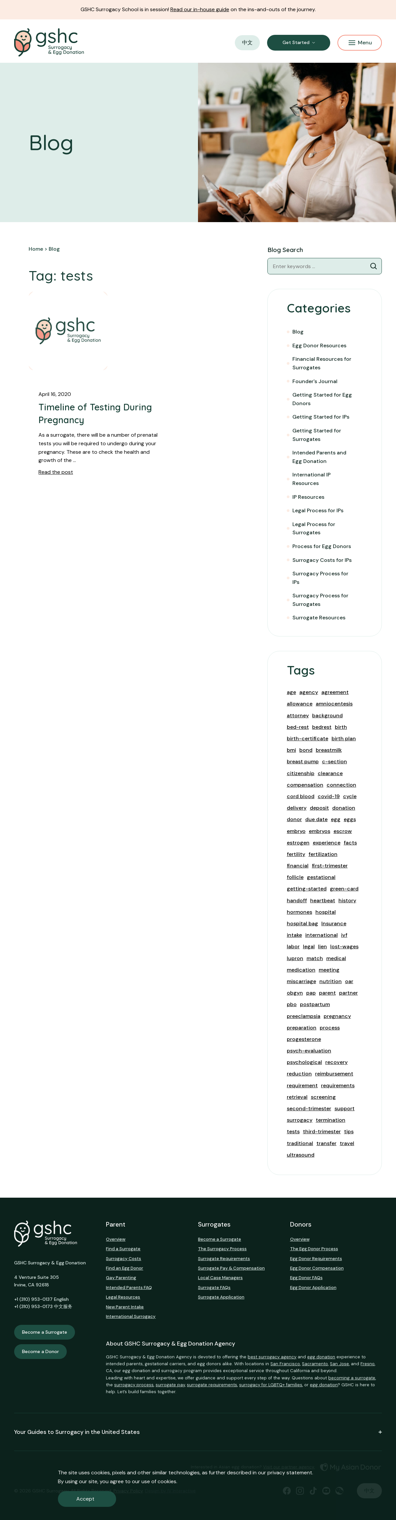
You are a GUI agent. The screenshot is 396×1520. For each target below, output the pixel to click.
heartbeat (322, 900)
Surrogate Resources (318, 617)
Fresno (367, 1364)
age (291, 692)
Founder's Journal (314, 381)
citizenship (300, 773)
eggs (350, 819)
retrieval (297, 1097)
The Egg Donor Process (314, 1249)
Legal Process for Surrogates (313, 528)
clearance (330, 773)
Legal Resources (123, 1297)
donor (294, 819)
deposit (319, 807)
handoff (297, 900)
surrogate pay (170, 1385)
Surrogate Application (221, 1297)
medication (301, 969)
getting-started (307, 888)
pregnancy (337, 1016)
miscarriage (301, 981)
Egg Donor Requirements (316, 1258)
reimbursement (334, 1073)
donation (343, 807)
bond (305, 750)
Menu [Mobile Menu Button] (360, 42)
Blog (298, 331)
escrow (343, 831)
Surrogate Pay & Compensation (231, 1268)
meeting (329, 969)
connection (341, 784)
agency (308, 692)
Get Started (296, 42)
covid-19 (329, 796)
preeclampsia (303, 1016)
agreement (335, 692)
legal (309, 946)
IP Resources (308, 497)
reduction (299, 1073)
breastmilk (329, 750)
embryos (319, 831)
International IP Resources (311, 479)
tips (349, 1131)
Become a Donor (40, 1351)
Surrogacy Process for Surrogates (320, 600)
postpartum (315, 1004)
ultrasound (300, 1154)
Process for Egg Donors (321, 546)
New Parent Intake (125, 1307)
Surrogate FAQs (214, 1287)
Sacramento (315, 1364)
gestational (321, 877)
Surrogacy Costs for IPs (322, 560)
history (347, 900)
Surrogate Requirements (224, 1258)
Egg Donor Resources (319, 345)
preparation (301, 1027)
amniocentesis (334, 703)
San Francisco (285, 1364)
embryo (296, 831)
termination (330, 1120)
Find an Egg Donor (124, 1268)
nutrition (330, 981)
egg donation (321, 1357)
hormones (299, 912)
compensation (305, 784)
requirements (338, 1085)
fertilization (323, 854)
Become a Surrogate (44, 1332)
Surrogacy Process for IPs (320, 578)
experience (326, 842)
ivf (344, 935)
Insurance (333, 923)
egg (335, 819)
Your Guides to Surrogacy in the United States (198, 1432)
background (327, 715)
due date (316, 819)
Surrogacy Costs (123, 1258)
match (315, 958)
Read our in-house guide (199, 9)
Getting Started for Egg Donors (322, 399)
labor (293, 946)
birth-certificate (307, 738)
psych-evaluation (309, 1050)
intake (294, 935)
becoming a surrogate (351, 1378)
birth (341, 727)
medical (336, 958)
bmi (291, 750)
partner (348, 992)
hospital (325, 912)
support (344, 1108)
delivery (297, 807)
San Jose (339, 1364)
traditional (300, 1143)
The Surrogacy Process (222, 1249)
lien (322, 946)
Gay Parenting (121, 1277)
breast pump (303, 761)
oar (349, 981)
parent (327, 992)
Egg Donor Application (313, 1287)
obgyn (295, 992)
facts (350, 842)
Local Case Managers (220, 1277)
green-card (344, 888)
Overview (115, 1239)
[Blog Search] (374, 266)
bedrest (322, 727)
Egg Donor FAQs (306, 1277)
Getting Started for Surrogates (316, 435)
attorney (298, 715)
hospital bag (302, 923)
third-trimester (322, 1131)
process (330, 1027)
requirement (302, 1085)
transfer (326, 1143)
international (321, 935)
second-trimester (309, 1108)
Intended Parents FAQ (129, 1287)
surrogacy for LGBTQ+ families (270, 1385)
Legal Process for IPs (317, 510)
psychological (304, 1062)
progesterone (304, 1039)
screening (323, 1097)
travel (347, 1143)
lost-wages (344, 946)
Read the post (55, 472)
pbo (292, 1004)
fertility (296, 854)
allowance (299, 703)
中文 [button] (247, 42)
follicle (295, 877)
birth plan (344, 738)
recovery (336, 1062)
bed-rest (298, 727)
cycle (350, 796)
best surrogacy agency (272, 1357)
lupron (295, 958)
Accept (85, 1498)
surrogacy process (134, 1385)
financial (298, 865)
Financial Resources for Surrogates (321, 363)
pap (311, 992)
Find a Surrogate (123, 1249)
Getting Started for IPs (320, 416)
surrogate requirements (212, 1385)
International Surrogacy (131, 1316)
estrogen (298, 842)
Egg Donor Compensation (317, 1268)
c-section (334, 761)
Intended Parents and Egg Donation (319, 457)
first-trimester (330, 865)
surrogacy (299, 1120)
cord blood (300, 796)
